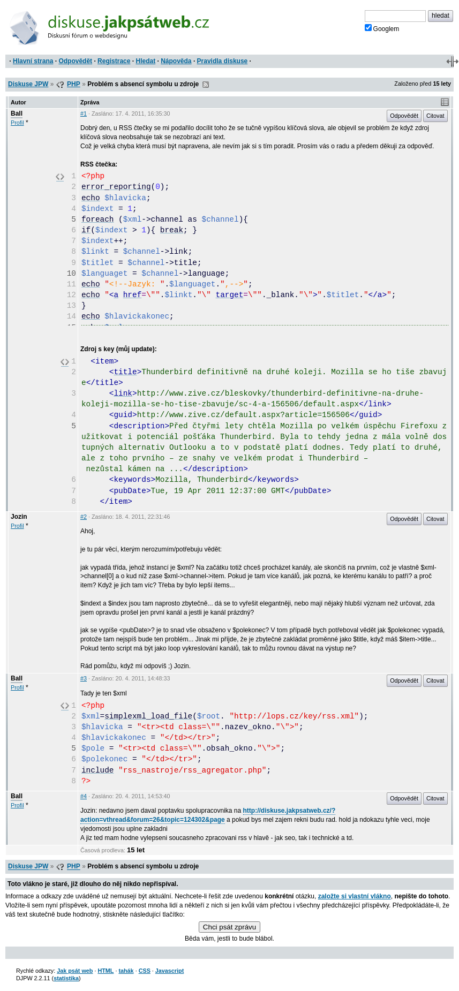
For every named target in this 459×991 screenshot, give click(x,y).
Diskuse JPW (28, 84)
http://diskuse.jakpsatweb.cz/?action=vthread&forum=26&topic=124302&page (207, 815)
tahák (125, 970)
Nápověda (176, 61)
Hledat (145, 61)
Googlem (382, 28)
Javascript (169, 970)
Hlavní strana (33, 61)
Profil (17, 122)
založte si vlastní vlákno (354, 896)
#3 (83, 678)
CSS (145, 970)
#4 (83, 796)
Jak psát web (75, 970)
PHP (73, 84)
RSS (205, 84)
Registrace (113, 61)
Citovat (435, 115)
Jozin (19, 516)
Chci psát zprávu (229, 927)
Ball (16, 113)
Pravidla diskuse (222, 61)
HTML (105, 970)
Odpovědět (75, 61)
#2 (83, 516)
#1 (83, 113)
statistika (66, 978)
